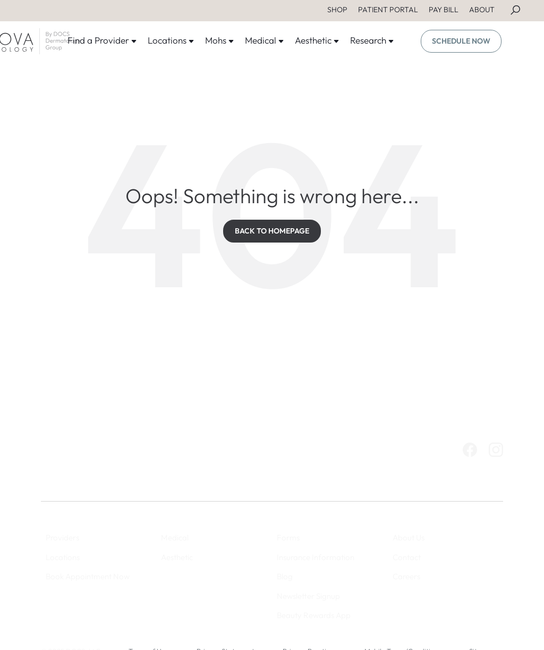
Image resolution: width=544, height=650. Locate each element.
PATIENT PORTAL (388, 9)
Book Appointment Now (88, 576)
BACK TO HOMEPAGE (272, 231)
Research (372, 40)
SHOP (337, 9)
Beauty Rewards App (314, 615)
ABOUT (482, 9)
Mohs (219, 40)
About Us (408, 537)
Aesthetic (317, 40)
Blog (285, 576)
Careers (406, 576)
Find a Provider (102, 40)
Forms (288, 537)
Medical (264, 40)
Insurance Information (315, 557)
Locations (171, 40)
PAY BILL (443, 9)
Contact (407, 557)
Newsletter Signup (308, 596)
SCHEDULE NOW (461, 41)
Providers (62, 537)
